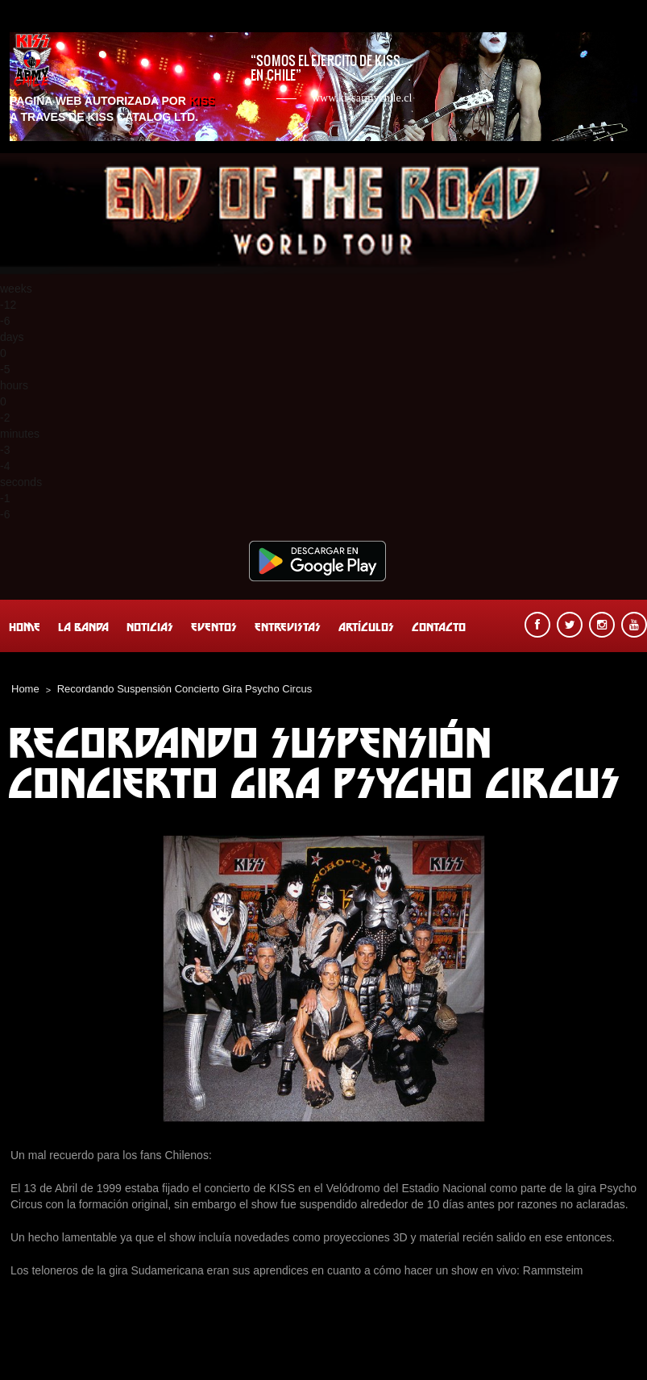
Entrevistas (288, 626)
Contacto (439, 626)
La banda (83, 626)
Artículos (366, 626)
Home (24, 626)
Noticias (149, 626)
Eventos (214, 626)
